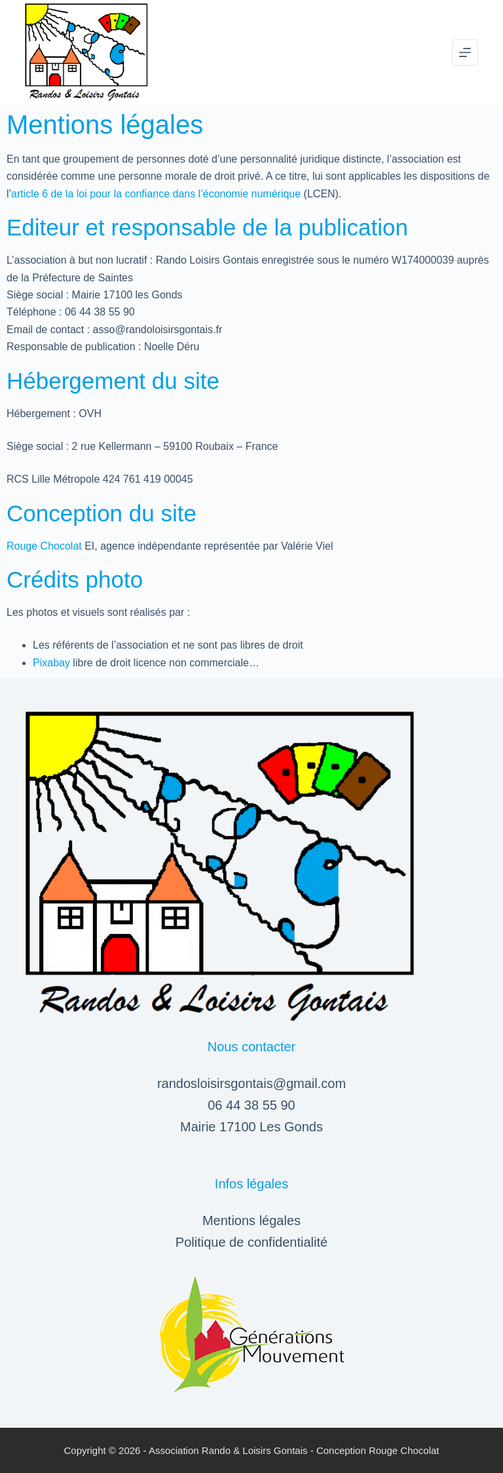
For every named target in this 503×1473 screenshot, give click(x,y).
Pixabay (51, 662)
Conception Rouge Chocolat (377, 1450)
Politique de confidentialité (251, 1242)
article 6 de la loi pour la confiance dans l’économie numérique (156, 193)
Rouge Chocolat (44, 546)
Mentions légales (251, 1220)
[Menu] (465, 52)
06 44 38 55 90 (251, 1105)
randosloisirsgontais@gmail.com (251, 1083)
